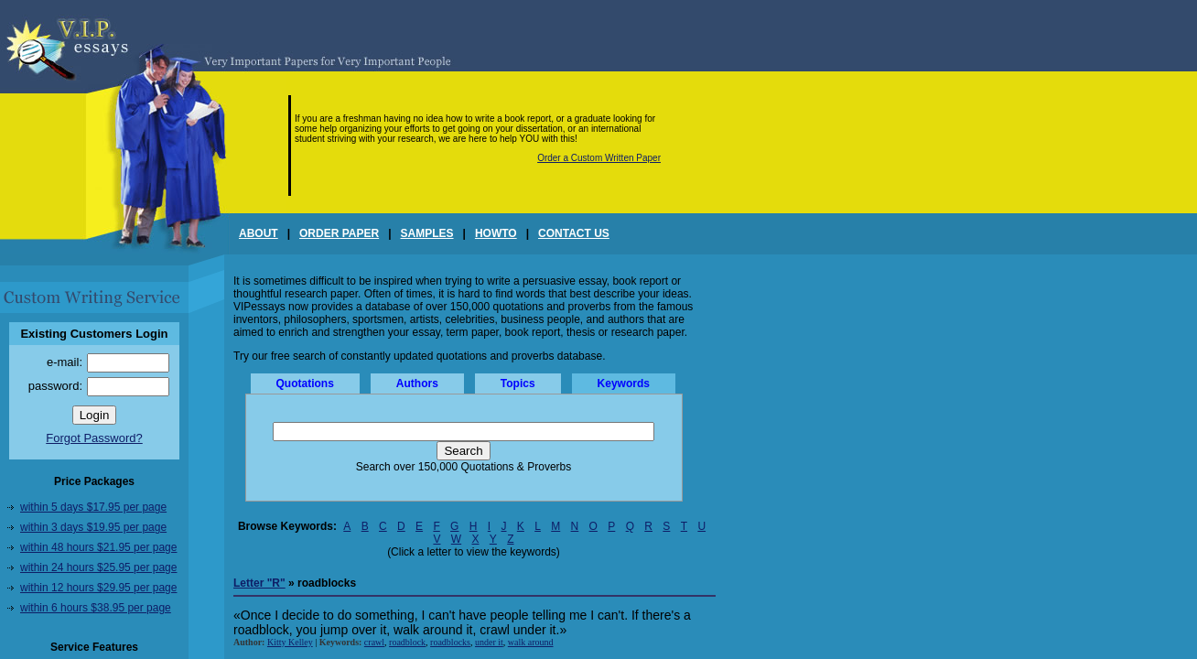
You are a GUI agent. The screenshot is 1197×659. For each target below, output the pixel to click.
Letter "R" (259, 583)
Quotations (305, 383)
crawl (374, 642)
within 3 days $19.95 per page (93, 527)
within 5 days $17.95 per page (93, 507)
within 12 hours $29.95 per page (98, 587)
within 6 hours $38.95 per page (95, 607)
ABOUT (258, 233)
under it (489, 642)
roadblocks (450, 642)
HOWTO (496, 233)
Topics (518, 383)
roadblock (407, 642)
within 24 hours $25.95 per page (98, 567)
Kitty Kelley (290, 642)
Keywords (624, 383)
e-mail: (64, 362)
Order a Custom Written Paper (599, 158)
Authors (417, 383)
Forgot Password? (94, 438)
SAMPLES (427, 233)
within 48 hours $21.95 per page (98, 547)
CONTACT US (573, 233)
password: (55, 386)
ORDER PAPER (339, 233)
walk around (531, 642)
